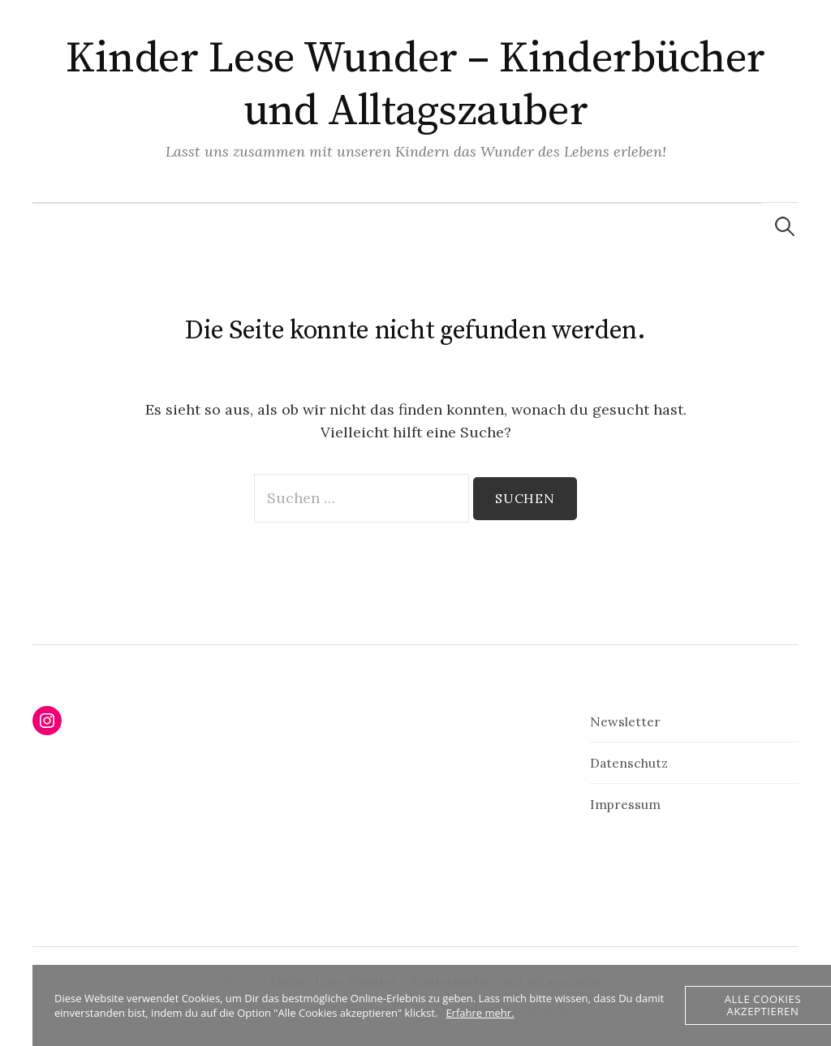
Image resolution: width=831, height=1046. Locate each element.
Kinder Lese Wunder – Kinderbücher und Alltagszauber (415, 85)
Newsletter (625, 721)
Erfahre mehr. (480, 1012)
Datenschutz (629, 763)
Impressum (625, 804)
